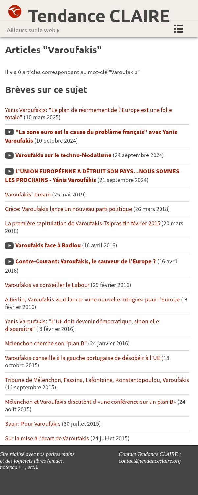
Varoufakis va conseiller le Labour (47, 285)
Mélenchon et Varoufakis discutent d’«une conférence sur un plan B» (90, 401)
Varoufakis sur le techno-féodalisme (63, 155)
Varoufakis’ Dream (28, 194)
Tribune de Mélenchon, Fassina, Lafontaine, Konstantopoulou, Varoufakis (97, 379)
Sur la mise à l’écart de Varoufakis (47, 438)
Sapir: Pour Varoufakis (33, 423)
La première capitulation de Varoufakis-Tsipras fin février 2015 (82, 223)
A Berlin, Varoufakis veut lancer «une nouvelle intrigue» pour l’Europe (93, 299)
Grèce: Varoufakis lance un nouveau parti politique (69, 209)
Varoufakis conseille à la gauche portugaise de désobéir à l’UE (82, 357)
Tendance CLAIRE (99, 15)
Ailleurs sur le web (33, 29)
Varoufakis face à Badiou (48, 245)
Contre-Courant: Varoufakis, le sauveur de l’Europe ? (85, 261)
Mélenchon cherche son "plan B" (46, 343)
